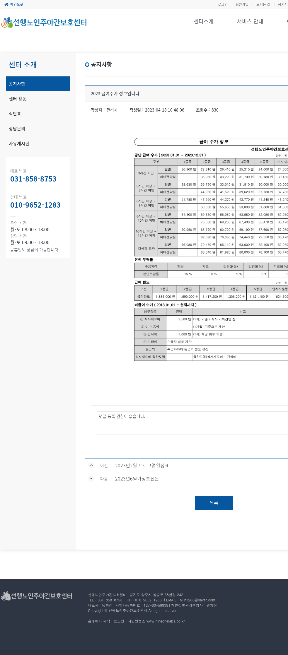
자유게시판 (19, 143)
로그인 (223, 4)
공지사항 (17, 84)
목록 (213, 502)
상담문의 (17, 128)
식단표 (15, 113)
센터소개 (204, 21)
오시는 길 (263, 4)
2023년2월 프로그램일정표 (142, 465)
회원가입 (242, 4)
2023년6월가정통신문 (137, 478)
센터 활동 (17, 98)
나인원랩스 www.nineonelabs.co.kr (156, 620)
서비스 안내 (250, 21)
